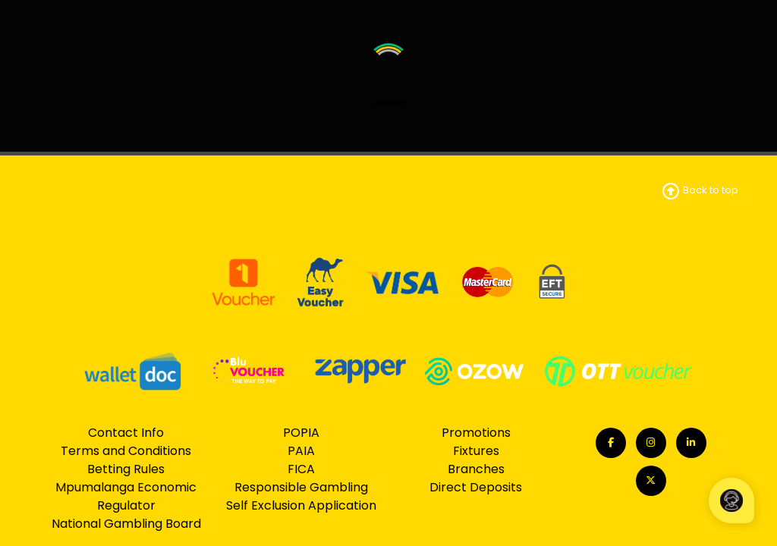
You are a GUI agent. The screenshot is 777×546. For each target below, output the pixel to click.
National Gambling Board (126, 523)
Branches (476, 469)
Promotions (476, 432)
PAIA (301, 451)
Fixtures (476, 451)
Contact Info (126, 432)
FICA (301, 469)
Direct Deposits (475, 487)
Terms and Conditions (126, 451)
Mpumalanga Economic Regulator (126, 496)
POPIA (301, 432)
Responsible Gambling (301, 487)
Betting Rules (126, 469)
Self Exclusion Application (301, 505)
